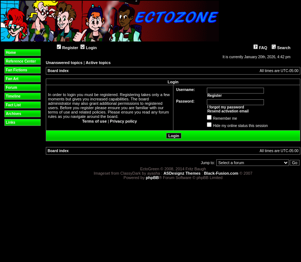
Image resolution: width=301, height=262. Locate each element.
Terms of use (94, 121)
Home (11, 53)
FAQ (260, 47)
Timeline (13, 96)
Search (281, 47)
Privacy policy (123, 121)
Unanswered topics (64, 62)
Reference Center (21, 61)
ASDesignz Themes (182, 173)
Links (10, 122)
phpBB (152, 177)
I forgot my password (225, 107)
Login (88, 47)
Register (67, 47)
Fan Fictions (16, 70)
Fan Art (12, 79)
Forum (11, 88)
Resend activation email (228, 111)
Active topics (98, 62)
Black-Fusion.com (221, 173)
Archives (13, 114)
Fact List (13, 105)
